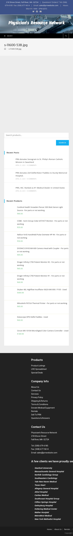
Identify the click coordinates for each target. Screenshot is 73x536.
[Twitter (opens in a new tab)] (33, 11)
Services (35, 394)
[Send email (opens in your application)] (40, 11)
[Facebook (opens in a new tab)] (37, 11)
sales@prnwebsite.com (48, 5)
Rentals (34, 411)
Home (49, 529)
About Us (35, 387)
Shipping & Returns (39, 401)
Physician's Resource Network (36, 24)
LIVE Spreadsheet (39, 369)
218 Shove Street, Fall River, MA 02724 (22, 2)
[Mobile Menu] (7, 36)
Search (62, 143)
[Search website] (66, 36)
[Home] (5, 49)
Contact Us (36, 390)
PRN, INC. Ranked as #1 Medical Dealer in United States (40, 188)
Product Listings (38, 366)
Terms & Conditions (39, 404)
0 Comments (31, 166)
